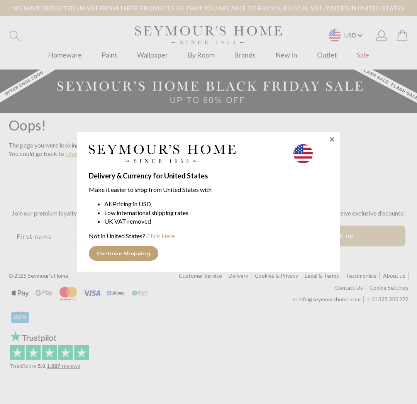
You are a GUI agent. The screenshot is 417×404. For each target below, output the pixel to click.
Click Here (160, 235)
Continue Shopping (123, 253)
